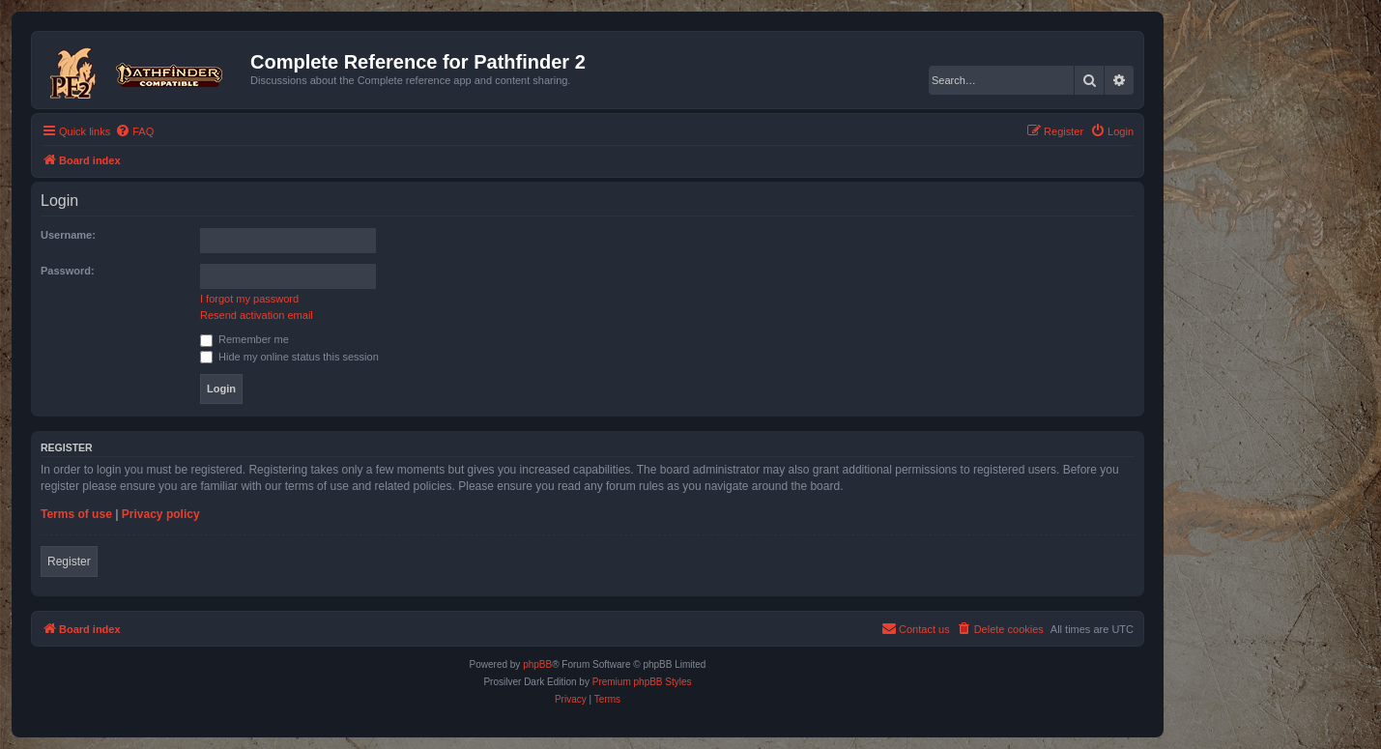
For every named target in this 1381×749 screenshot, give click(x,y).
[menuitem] (134, 131)
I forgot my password (249, 298)
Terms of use (76, 514)
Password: (68, 270)
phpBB (537, 664)
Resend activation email (256, 315)
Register (69, 561)
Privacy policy (161, 514)
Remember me (244, 339)
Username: (68, 235)
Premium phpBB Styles (642, 682)
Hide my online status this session (289, 356)
